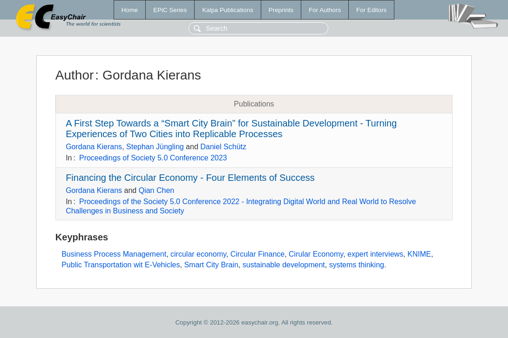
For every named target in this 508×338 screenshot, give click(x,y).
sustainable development (284, 265)
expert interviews (375, 254)
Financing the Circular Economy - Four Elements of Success (190, 177)
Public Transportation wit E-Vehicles (120, 265)
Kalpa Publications (227, 10)
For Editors (371, 10)
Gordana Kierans (94, 147)
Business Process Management (113, 254)
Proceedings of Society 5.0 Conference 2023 (153, 158)
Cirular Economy (316, 254)
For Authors (325, 10)
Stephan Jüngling (155, 147)
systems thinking (356, 265)
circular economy (198, 254)
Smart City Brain (211, 265)
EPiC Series (170, 10)
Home (130, 10)
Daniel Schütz (223, 147)
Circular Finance (257, 254)
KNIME (419, 254)
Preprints (281, 10)
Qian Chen (157, 190)
